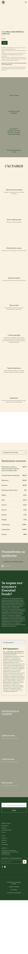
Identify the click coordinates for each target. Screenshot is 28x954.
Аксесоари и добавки (6, 830)
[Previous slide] (4, 16)
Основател (4, 838)
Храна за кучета (5, 825)
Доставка (14, 889)
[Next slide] (24, 16)
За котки (3, 832)
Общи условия (14, 886)
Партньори (4, 840)
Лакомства (3, 827)
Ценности (3, 842)
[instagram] (5, 867)
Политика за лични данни (14, 883)
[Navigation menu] (26, 2)
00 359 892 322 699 (5, 853)
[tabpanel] (14, 501)
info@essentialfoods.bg (6, 854)
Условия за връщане (14, 892)
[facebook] (2, 867)
